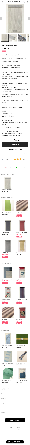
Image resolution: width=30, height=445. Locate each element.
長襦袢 (3, 412)
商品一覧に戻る (15, 420)
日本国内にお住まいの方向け (15, 149)
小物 (2, 403)
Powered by (15, 429)
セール (3, 408)
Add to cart (15, 144)
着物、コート (4, 398)
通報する (26, 153)
